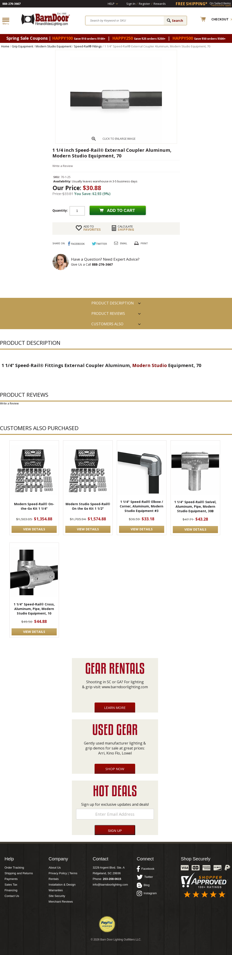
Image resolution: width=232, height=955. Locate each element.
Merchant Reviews (61, 901)
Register (144, 4)
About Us (55, 867)
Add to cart (121, 210)
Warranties (56, 890)
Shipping (126, 228)
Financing (11, 890)
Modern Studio (149, 365)
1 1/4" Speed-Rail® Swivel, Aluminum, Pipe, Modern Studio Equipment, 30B (195, 506)
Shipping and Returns (19, 873)
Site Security (57, 896)
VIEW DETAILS (34, 529)
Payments (11, 879)
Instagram (147, 893)
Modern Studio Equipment (53, 46)
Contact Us (12, 896)
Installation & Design (62, 884)
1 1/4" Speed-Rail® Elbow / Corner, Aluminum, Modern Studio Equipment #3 (141, 506)
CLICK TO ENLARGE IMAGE (119, 139)
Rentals (54, 879)
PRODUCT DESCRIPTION (112, 303)
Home (5, 46)
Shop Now (114, 768)
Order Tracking (14, 867)
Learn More (115, 707)
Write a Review (62, 166)
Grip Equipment (22, 46)
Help (111, 4)
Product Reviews (108, 313)
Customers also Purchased (107, 325)
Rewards (160, 4)
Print (144, 243)
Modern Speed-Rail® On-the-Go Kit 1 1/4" (34, 506)
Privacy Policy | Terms (63, 873)
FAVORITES (92, 228)
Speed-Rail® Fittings (88, 46)
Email (123, 243)
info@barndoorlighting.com (110, 884)
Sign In (130, 4)
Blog (143, 885)
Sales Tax (11, 884)
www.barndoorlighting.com (125, 686)
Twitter (145, 877)
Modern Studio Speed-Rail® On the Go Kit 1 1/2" (88, 506)
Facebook (145, 869)
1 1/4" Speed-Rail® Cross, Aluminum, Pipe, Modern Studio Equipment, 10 (34, 608)
